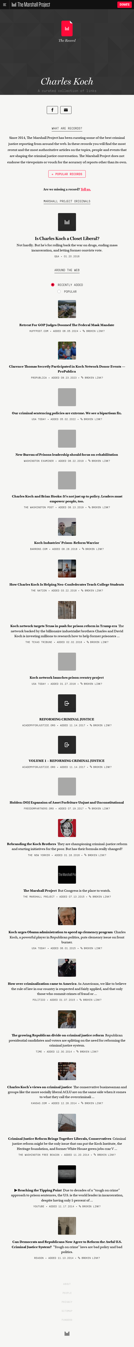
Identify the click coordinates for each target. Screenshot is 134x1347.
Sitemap (67, 1310)
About (67, 1284)
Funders (67, 1319)
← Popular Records (67, 174)
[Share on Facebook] (52, 110)
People (67, 1293)
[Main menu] (4, 4)
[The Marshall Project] (29, 4)
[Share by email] (65, 110)
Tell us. (86, 189)
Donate (125, 4)
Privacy (67, 1301)
